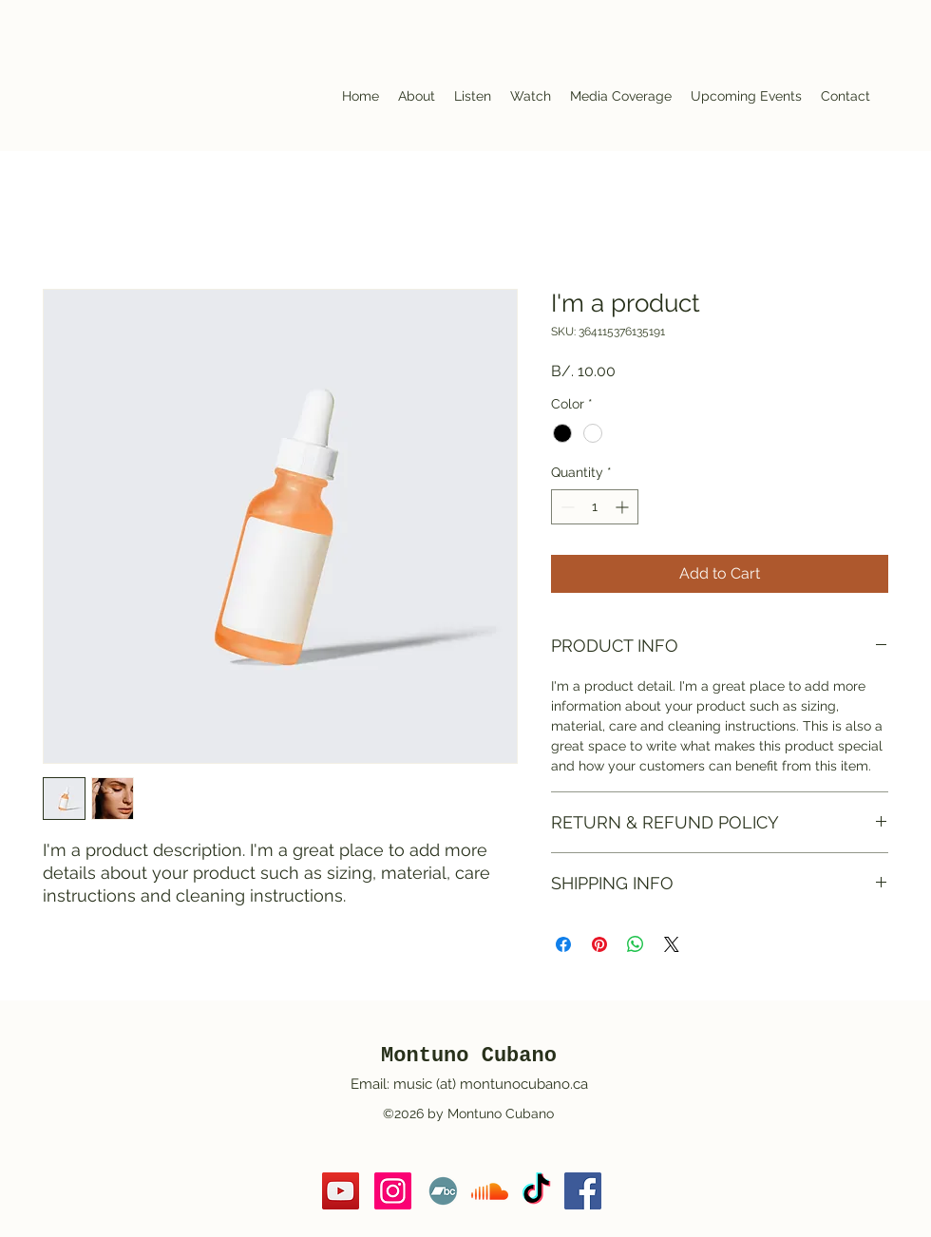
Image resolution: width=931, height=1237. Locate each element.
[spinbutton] (595, 506)
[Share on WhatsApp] (635, 944)
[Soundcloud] (489, 1190)
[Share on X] (671, 944)
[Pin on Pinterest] (599, 944)
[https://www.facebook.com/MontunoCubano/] (582, 1190)
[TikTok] (536, 1190)
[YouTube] (340, 1190)
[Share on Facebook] (563, 944)
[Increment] (624, 506)
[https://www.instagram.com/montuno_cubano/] (392, 1190)
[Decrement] (566, 506)
